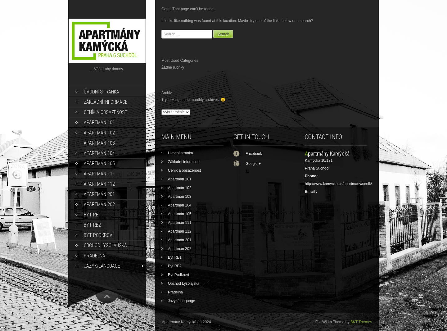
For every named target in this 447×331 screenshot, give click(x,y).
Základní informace (106, 102)
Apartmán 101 (99, 122)
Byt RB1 (92, 215)
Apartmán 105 (99, 163)
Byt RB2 (92, 225)
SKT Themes (361, 322)
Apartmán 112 (99, 184)
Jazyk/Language (102, 266)
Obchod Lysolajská (105, 245)
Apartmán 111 (99, 174)
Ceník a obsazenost (106, 112)
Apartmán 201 (99, 194)
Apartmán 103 (99, 143)
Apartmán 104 (99, 153)
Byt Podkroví (98, 235)
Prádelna (94, 256)
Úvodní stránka (101, 92)
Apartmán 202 (99, 204)
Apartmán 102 (99, 133)
